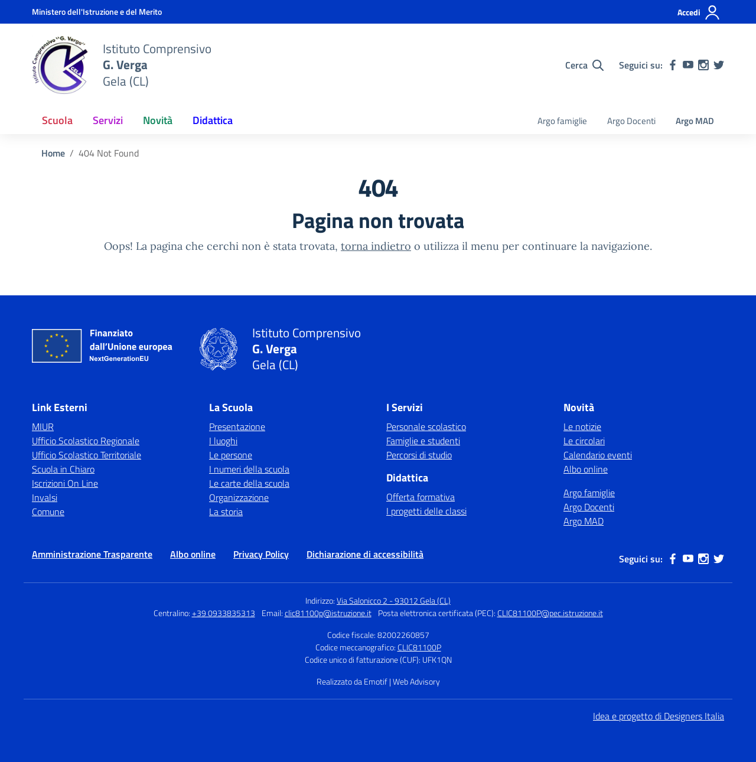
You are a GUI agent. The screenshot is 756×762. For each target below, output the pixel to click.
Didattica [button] (213, 120)
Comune (48, 511)
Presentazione (237, 426)
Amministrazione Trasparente (92, 554)
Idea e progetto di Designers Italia (658, 716)
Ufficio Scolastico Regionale (85, 441)
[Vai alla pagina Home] (53, 153)
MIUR (43, 426)
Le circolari (584, 441)
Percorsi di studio (419, 455)
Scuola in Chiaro (63, 469)
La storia (226, 511)
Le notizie (582, 426)
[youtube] (688, 65)
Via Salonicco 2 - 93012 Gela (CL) (394, 600)
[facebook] (672, 65)
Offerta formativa (420, 497)
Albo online (585, 469)
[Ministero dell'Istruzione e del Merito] (97, 11)
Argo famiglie (562, 121)
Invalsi (44, 497)
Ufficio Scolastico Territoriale (86, 455)
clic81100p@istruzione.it (328, 613)
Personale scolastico (426, 426)
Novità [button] (157, 120)
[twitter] (718, 65)
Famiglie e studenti (423, 441)
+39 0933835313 (223, 613)
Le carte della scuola (249, 483)
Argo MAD (695, 121)
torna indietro (376, 246)
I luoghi (223, 441)
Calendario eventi (597, 455)
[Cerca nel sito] (584, 65)
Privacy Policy (261, 554)
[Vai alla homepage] (60, 65)
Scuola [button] (57, 120)
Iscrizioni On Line (65, 483)
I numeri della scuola (249, 469)
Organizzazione (239, 497)
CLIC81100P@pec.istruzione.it (550, 613)
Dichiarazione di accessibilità (365, 554)
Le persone (230, 455)
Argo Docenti (631, 121)
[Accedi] (699, 12)
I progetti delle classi (426, 511)
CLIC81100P (419, 647)
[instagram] (703, 65)
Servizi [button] (108, 120)
